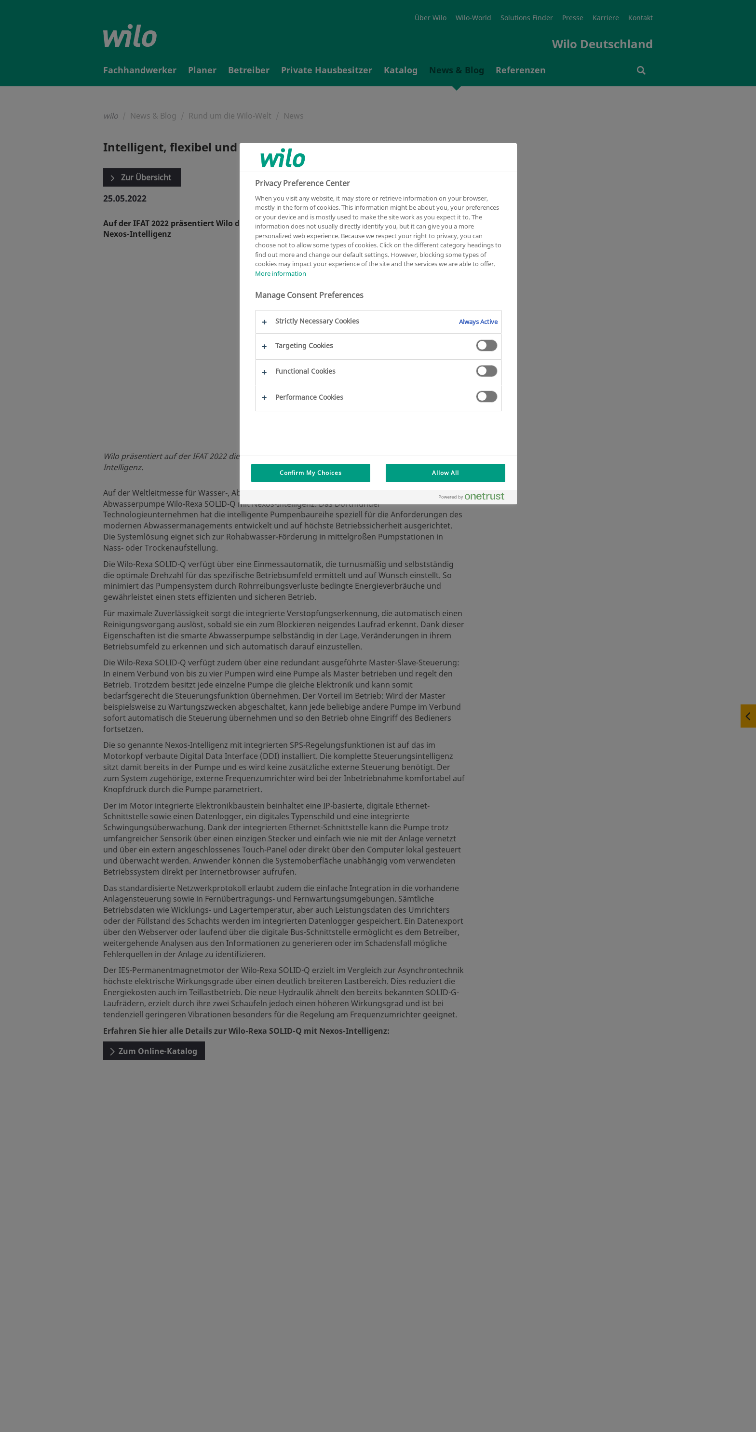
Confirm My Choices (311, 473)
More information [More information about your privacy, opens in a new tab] (280, 273)
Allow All (445, 473)
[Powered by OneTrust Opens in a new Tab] (475, 498)
